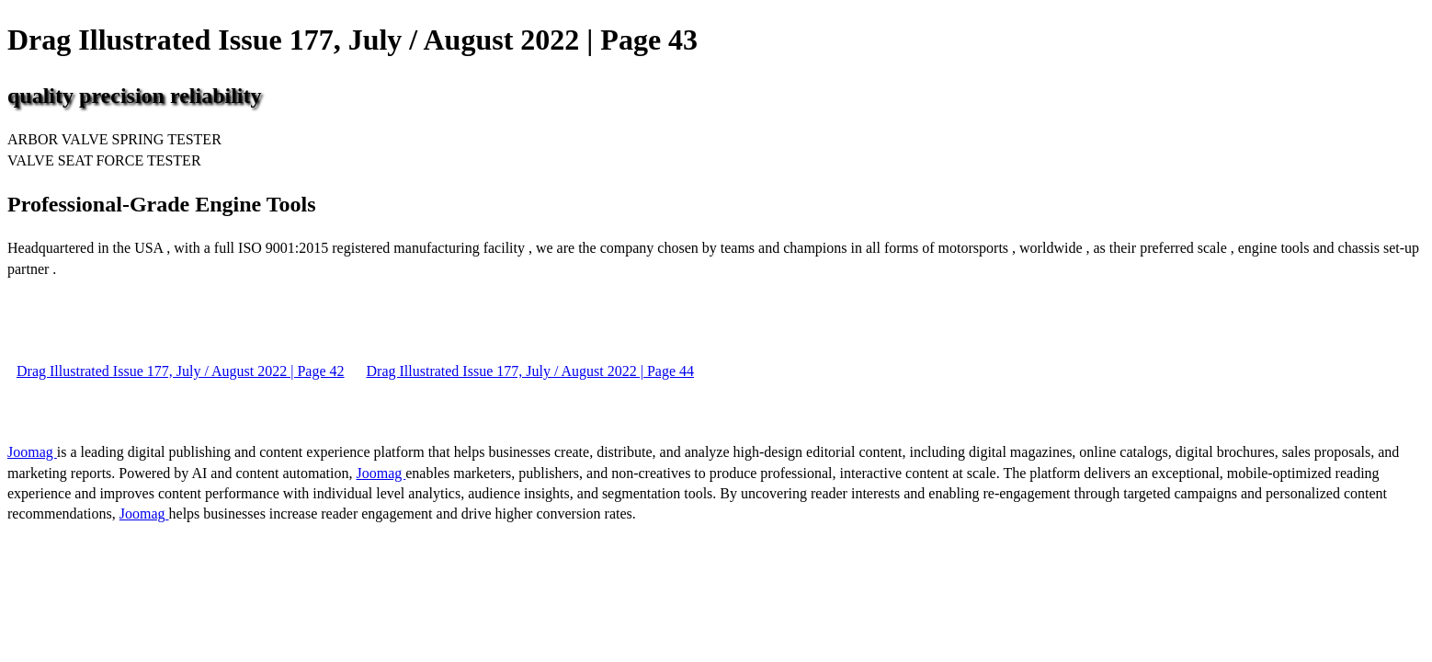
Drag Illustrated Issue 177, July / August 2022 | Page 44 (531, 371)
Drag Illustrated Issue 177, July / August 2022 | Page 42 (181, 371)
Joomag (32, 452)
